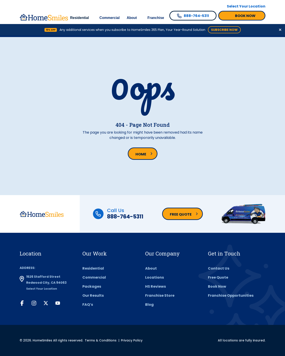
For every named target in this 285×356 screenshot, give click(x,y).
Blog (149, 304)
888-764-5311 (125, 216)
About (132, 18)
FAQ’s (87, 304)
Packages (91, 286)
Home (140, 154)
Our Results (93, 295)
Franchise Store (159, 295)
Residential (79, 18)
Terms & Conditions (101, 340)
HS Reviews (155, 286)
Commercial (110, 18)
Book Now (217, 286)
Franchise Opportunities (231, 295)
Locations (154, 277)
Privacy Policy (131, 340)
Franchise (155, 18)
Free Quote (181, 214)
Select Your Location (246, 6)
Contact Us (218, 268)
